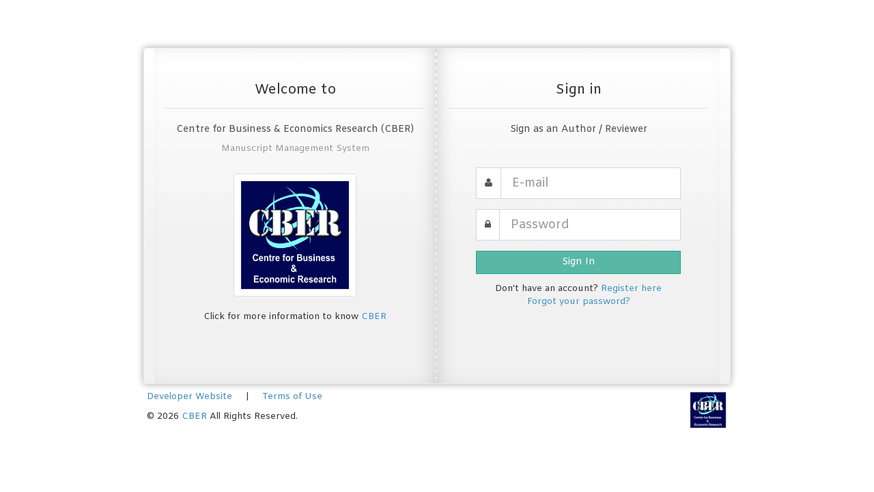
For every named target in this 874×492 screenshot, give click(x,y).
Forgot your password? (578, 302)
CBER (373, 317)
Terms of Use (292, 396)
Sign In (578, 262)
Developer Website (189, 396)
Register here (631, 289)
